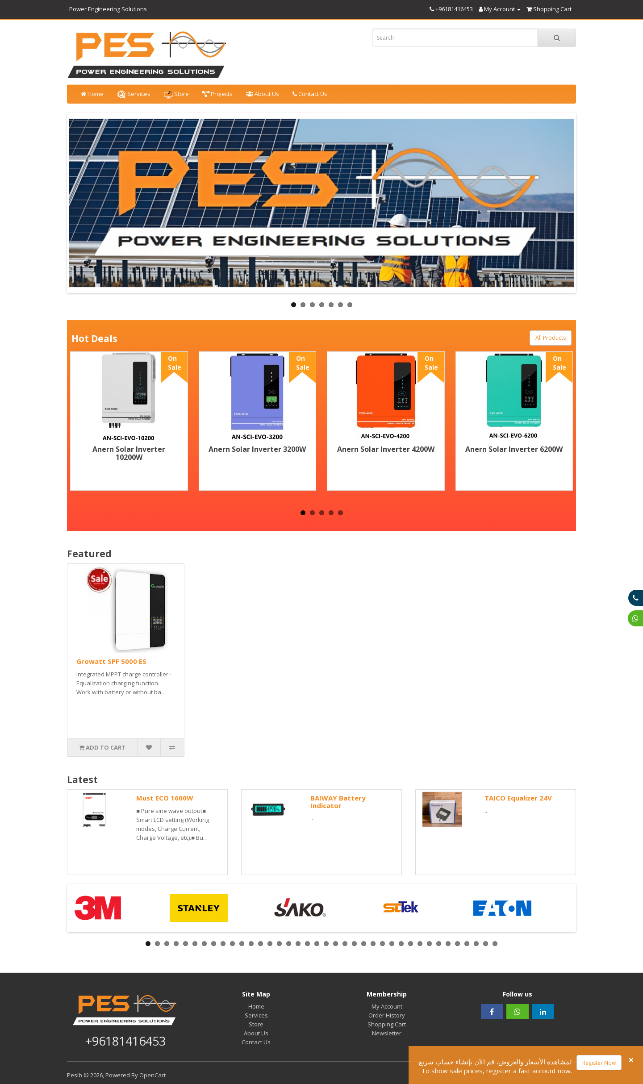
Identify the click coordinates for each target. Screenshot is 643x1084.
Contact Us (309, 94)
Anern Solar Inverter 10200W (128, 453)
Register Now (599, 1063)
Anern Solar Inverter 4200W (385, 449)
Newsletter (386, 1033)
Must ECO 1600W (164, 797)
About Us (262, 94)
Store (176, 94)
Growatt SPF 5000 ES (111, 661)
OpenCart (152, 1075)
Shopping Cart (386, 1024)
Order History (386, 1015)
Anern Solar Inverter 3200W (257, 449)
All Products (550, 338)
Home (92, 94)
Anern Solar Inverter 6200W (514, 449)
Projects (217, 94)
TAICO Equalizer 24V (518, 797)
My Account (387, 1006)
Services (133, 94)
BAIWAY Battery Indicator (338, 801)
